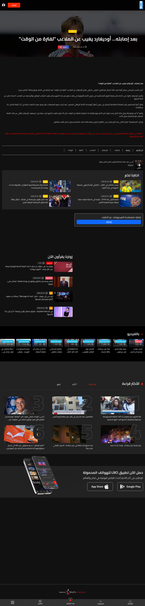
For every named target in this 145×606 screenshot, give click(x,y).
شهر (59, 383)
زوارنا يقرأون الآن (60, 256)
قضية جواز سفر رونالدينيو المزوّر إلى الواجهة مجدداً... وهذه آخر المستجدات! (28, 186)
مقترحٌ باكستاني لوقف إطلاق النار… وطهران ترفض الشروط (55, 350)
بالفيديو (133, 333)
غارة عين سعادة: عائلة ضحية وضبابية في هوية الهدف (103, 350)
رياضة (116, 181)
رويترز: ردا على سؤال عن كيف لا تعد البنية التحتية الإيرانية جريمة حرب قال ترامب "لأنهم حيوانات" (29, 267)
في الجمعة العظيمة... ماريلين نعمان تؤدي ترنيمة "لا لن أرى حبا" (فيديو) (28, 312)
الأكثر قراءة (130, 383)
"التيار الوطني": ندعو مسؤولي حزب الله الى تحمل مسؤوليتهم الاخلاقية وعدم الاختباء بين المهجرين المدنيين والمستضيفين (25, 446)
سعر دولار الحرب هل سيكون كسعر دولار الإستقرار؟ (120, 350)
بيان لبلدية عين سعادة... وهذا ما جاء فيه (125, 444)
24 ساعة (92, 383)
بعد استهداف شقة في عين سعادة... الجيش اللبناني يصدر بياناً (73, 446)
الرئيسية (130, 602)
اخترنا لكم (132, 175)
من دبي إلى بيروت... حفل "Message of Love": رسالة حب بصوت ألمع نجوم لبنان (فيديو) (29, 297)
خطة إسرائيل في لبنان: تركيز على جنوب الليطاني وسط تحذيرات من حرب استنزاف (6, 350)
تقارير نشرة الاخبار (120, 341)
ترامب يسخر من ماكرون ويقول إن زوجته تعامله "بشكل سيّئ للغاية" (30, 282)
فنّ (51, 293)
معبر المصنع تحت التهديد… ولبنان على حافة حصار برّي (23, 350)
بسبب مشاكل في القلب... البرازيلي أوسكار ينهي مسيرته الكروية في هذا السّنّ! (97, 186)
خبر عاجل (49, 263)
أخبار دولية (49, 278)
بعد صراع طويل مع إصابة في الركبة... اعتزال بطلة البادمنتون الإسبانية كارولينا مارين (29, 201)
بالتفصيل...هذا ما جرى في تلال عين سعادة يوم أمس (73, 416)
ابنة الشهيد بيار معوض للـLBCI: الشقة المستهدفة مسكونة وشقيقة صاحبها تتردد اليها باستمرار (122, 417)
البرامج (40, 602)
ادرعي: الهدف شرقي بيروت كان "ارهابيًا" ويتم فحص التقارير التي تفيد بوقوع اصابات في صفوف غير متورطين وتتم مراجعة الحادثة (24, 417)
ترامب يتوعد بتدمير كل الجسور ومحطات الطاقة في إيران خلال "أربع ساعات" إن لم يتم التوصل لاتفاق (135, 350)
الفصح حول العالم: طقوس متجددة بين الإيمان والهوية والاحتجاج (88, 350)
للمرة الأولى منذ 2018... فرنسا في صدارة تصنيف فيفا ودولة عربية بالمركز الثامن (98, 201)
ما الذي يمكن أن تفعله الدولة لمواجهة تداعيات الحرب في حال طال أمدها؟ (39, 350)
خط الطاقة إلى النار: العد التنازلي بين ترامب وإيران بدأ (72, 350)
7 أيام (75, 383)
